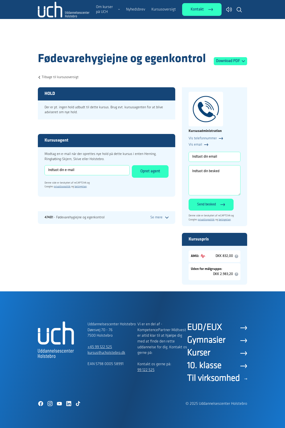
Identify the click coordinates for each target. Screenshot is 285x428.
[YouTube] (59, 403)
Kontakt (197, 9)
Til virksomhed (213, 378)
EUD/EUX (204, 327)
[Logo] (64, 43)
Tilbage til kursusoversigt (60, 77)
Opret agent (150, 171)
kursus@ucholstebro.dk (106, 353)
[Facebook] (40, 403)
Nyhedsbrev (135, 9)
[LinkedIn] (68, 403)
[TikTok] (78, 403)
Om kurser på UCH (104, 9)
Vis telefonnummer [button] (203, 138)
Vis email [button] (195, 144)
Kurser (198, 353)
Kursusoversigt (163, 9)
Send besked (206, 204)
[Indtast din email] (214, 157)
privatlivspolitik (62, 186)
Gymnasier (206, 340)
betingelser (81, 186)
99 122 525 (146, 370)
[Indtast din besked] (214, 180)
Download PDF (228, 61)
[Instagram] (50, 403)
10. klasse (204, 365)
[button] (239, 9)
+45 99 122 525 (100, 347)
